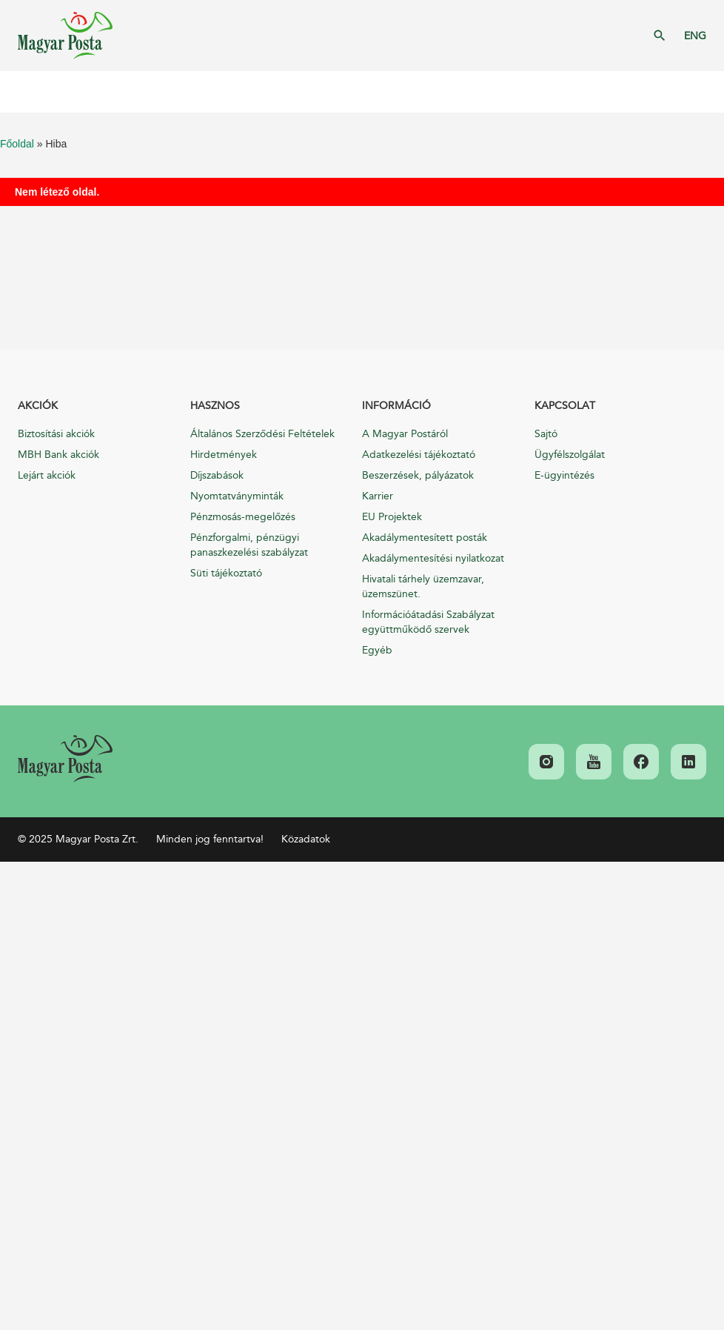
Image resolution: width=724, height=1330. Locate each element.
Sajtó (545, 434)
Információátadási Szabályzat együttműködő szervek (428, 622)
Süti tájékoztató (226, 573)
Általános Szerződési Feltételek (262, 434)
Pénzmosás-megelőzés (242, 517)
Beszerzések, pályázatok (418, 475)
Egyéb (377, 650)
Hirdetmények (223, 454)
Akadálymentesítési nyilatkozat (433, 558)
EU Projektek (392, 517)
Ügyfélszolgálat (569, 454)
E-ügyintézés (564, 475)
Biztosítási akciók (56, 434)
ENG (695, 36)
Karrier (377, 496)
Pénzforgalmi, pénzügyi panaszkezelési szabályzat (249, 545)
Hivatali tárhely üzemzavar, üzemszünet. (423, 586)
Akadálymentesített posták (424, 537)
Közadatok (305, 839)
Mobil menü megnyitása (22, 92)
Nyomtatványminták (237, 496)
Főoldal (17, 144)
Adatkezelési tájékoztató (418, 454)
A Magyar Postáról (405, 434)
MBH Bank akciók (58, 454)
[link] (65, 758)
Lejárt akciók (47, 475)
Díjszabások (217, 475)
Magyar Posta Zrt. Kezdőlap (65, 35)
